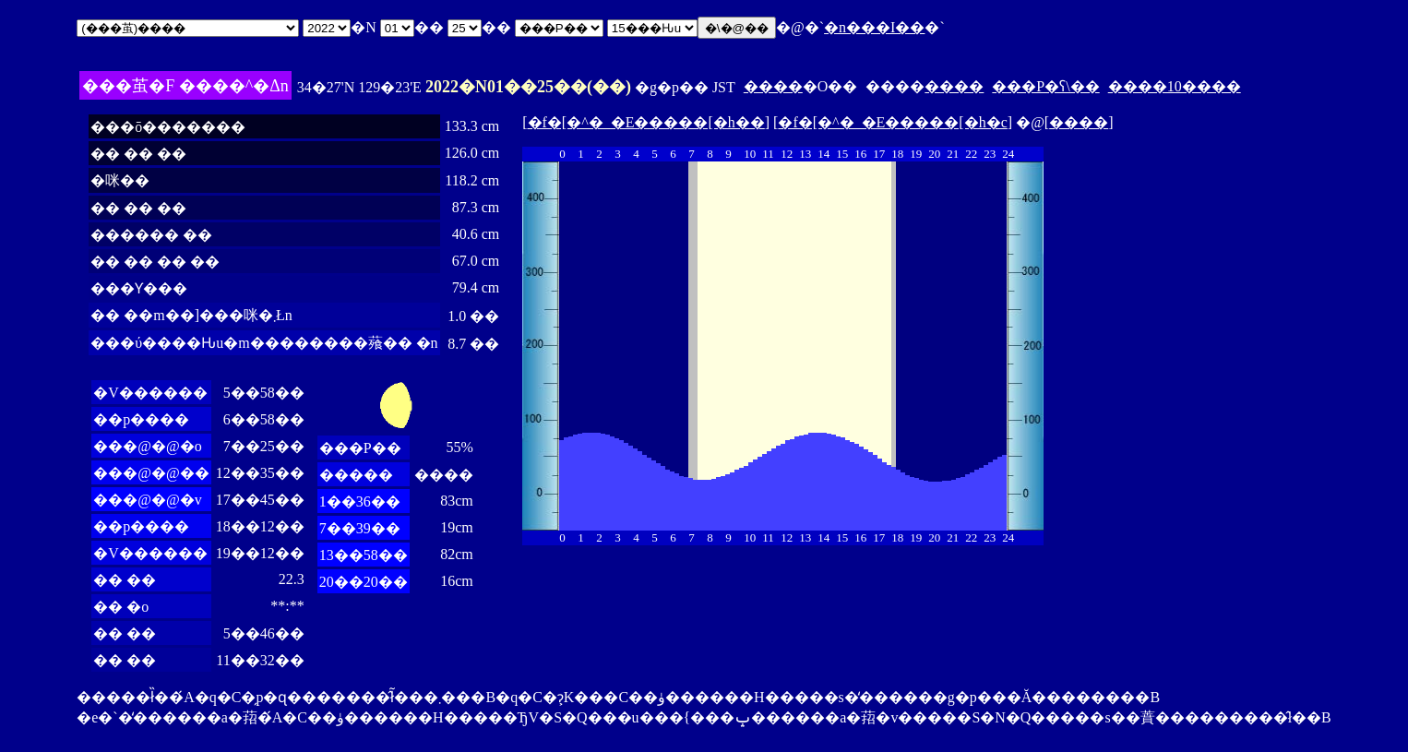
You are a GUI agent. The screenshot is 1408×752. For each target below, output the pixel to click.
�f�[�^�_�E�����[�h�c (892, 122)
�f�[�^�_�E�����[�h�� (646, 122)
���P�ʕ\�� (1045, 86)
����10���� (1174, 86)
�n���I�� (874, 27)
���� (773, 86)
